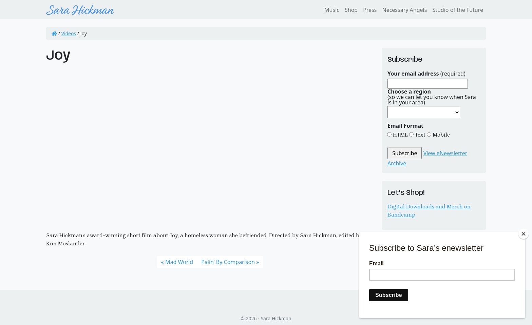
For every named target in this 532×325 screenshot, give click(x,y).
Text (419, 134)
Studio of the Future (457, 10)
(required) (426, 73)
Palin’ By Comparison (228, 262)
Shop (351, 10)
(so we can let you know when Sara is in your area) (431, 97)
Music (331, 10)
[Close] (523, 234)
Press (370, 10)
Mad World (179, 262)
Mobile (440, 134)
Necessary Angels (404, 10)
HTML (400, 134)
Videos (68, 33)
